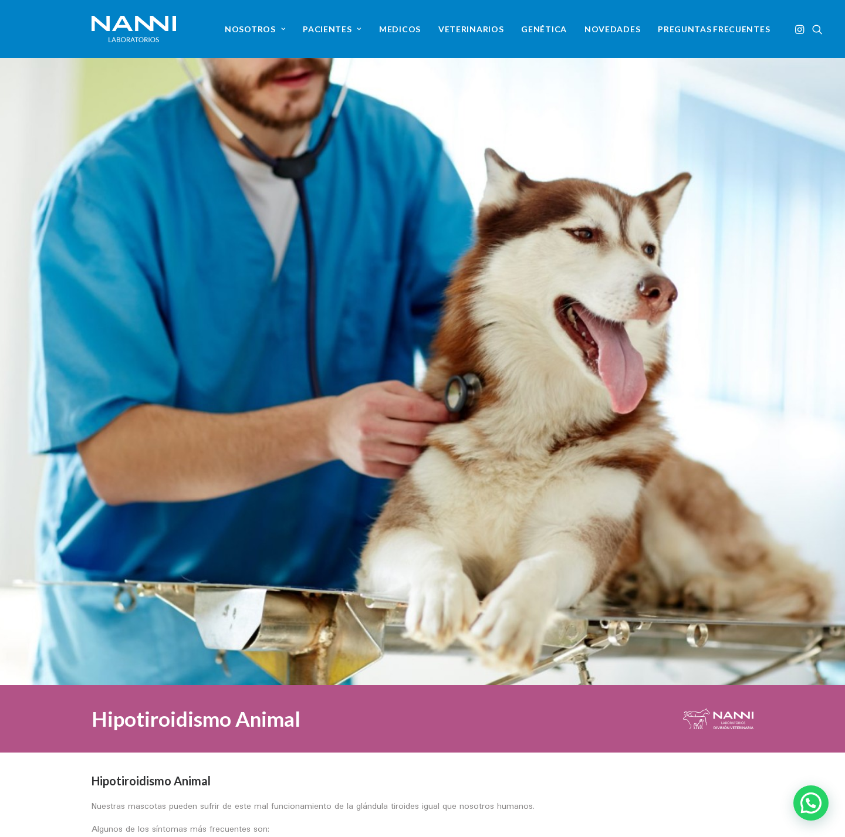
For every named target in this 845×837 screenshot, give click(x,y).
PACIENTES (332, 29)
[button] (800, 29)
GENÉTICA (544, 29)
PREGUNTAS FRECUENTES (714, 29)
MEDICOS (400, 29)
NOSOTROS (255, 29)
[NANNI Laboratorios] (134, 29)
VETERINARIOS (470, 29)
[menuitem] (255, 29)
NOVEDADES (612, 29)
